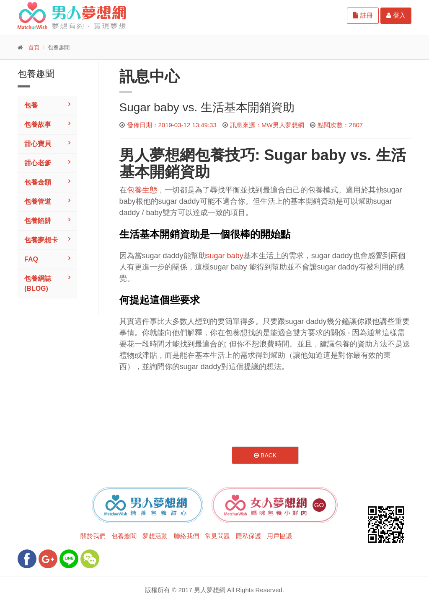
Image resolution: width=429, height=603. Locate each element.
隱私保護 (248, 535)
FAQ (31, 259)
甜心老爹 (37, 163)
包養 (31, 105)
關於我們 (93, 535)
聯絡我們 (186, 535)
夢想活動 (155, 535)
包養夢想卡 (41, 240)
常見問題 (217, 535)
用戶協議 (279, 535)
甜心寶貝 (37, 143)
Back (265, 455)
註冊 (362, 15)
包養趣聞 (124, 535)
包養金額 (37, 182)
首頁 (33, 47)
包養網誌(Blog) (37, 283)
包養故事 (37, 124)
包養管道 (37, 201)
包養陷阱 (37, 220)
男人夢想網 (157, 155)
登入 (396, 15)
